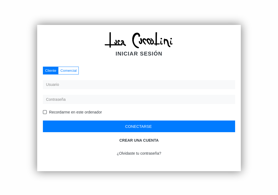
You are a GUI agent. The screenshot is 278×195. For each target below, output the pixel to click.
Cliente (50, 71)
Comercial (68, 71)
